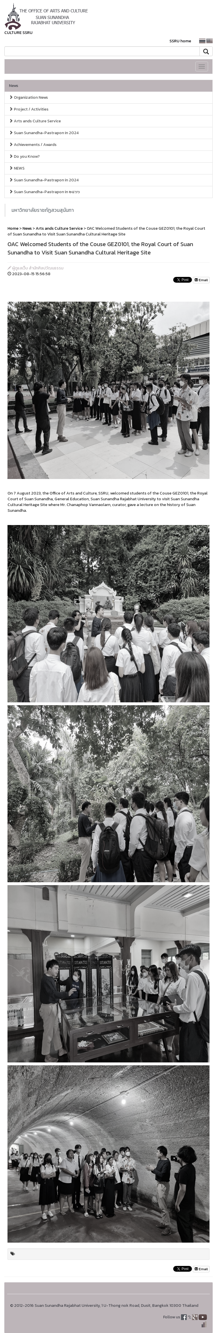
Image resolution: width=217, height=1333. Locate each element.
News (13, 86)
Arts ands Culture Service (35, 121)
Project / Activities (28, 109)
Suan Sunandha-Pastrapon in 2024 (44, 133)
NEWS (16, 168)
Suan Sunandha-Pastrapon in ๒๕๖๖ (44, 192)
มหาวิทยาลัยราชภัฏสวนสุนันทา (43, 210)
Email (201, 280)
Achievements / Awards (32, 145)
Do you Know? (24, 156)
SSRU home (180, 41)
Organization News (28, 97)
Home (12, 228)
